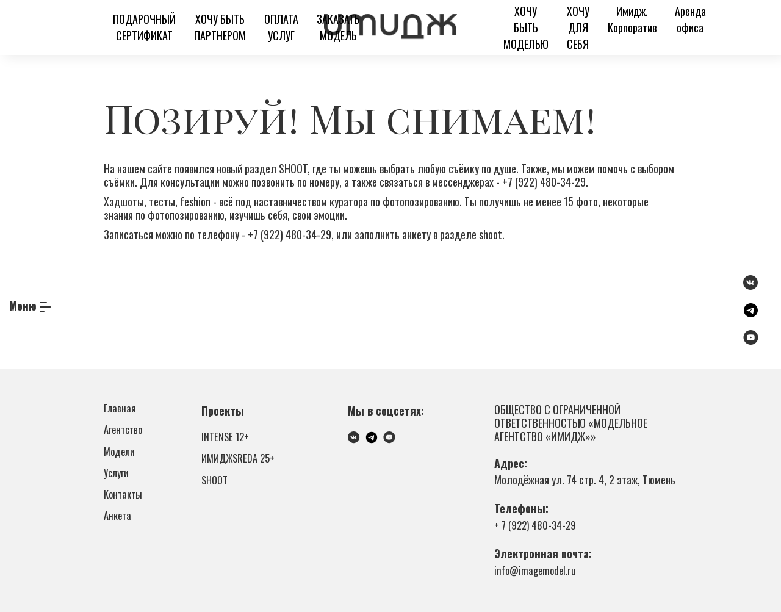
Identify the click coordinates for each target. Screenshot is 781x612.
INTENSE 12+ (226, 438)
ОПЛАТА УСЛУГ (281, 27)
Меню (23, 306)
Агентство (125, 435)
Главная (121, 409)
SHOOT (216, 489)
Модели (121, 460)
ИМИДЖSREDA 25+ (241, 463)
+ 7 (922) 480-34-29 (537, 525)
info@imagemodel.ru (537, 570)
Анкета (119, 537)
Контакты (124, 512)
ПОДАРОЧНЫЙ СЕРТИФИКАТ (144, 27)
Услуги (118, 486)
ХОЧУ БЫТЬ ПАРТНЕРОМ (220, 27)
